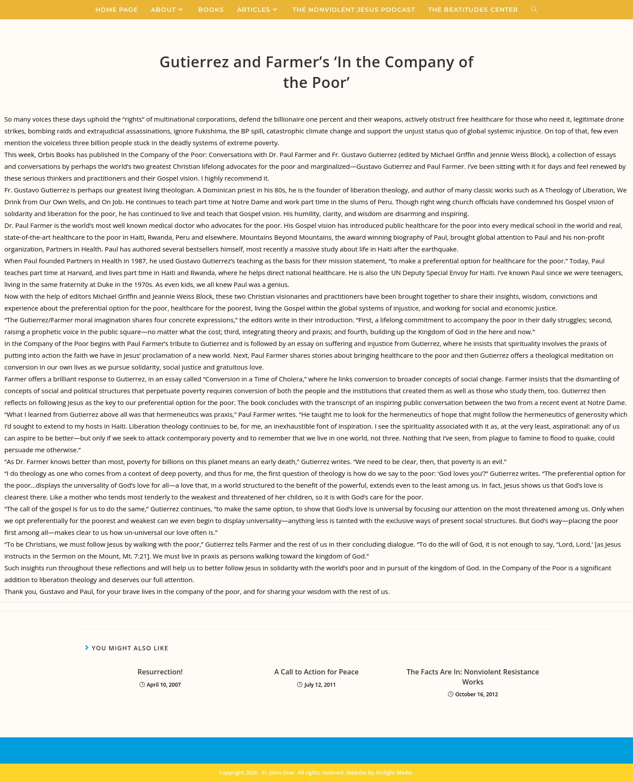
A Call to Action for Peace (316, 672)
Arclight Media (393, 772)
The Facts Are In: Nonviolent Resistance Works (472, 676)
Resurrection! (160, 672)
